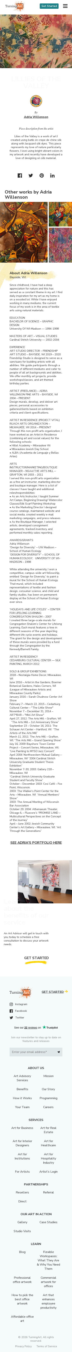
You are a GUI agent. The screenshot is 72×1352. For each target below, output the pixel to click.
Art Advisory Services (22, 1078)
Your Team (22, 1107)
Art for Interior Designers (22, 1143)
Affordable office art (22, 1319)
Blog (22, 1252)
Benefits (22, 1089)
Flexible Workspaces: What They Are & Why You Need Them (48, 1260)
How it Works (22, 1098)
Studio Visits (22, 1231)
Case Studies (48, 1222)
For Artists (22, 1172)
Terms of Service (46, 1346)
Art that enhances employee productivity (48, 1301)
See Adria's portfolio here (36, 842)
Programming (48, 1098)
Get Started (49, 6)
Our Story (48, 1089)
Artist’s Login (48, 1172)
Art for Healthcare (48, 1143)
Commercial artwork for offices (48, 1282)
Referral (48, 1192)
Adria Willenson (36, 117)
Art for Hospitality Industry (48, 1158)
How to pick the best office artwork (22, 1299)
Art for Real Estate (48, 1130)
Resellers (22, 1192)
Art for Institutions (22, 1156)
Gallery (22, 1222)
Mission (48, 1076)
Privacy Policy (23, 1346)
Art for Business (22, 1128)
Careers (48, 1107)
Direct (22, 1201)
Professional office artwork (22, 1280)
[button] (65, 6)
